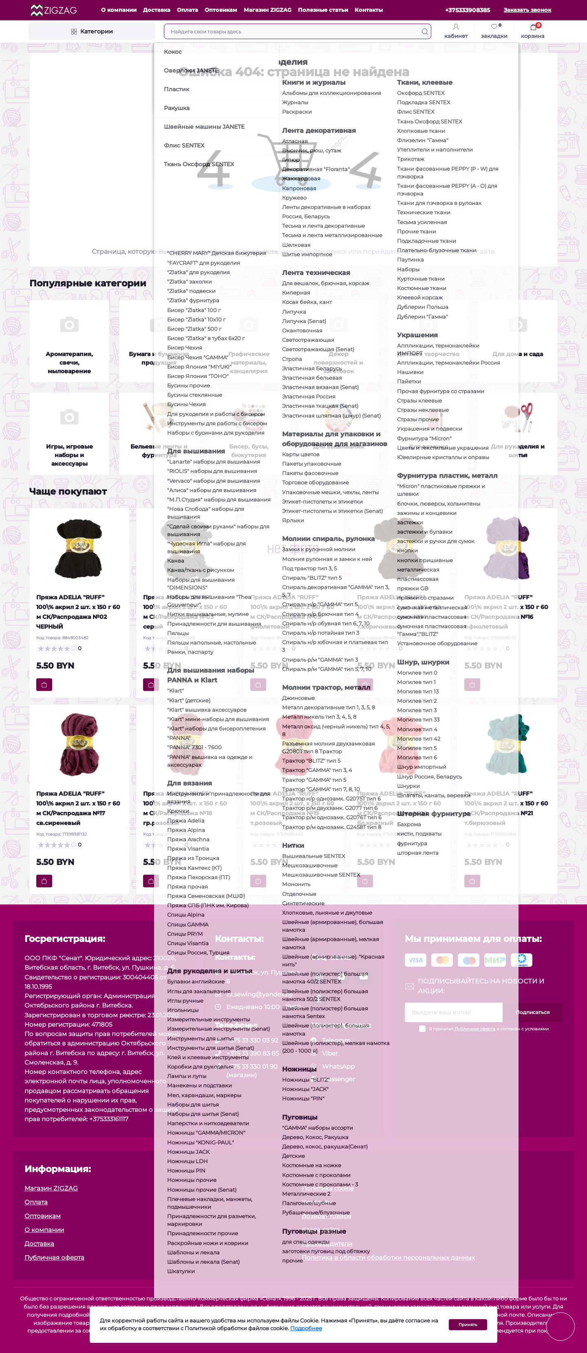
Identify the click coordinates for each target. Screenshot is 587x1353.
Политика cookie (328, 1188)
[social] (319, 976)
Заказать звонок (527, 10)
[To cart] (44, 684)
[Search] (425, 31)
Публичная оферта (475, 1029)
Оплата (187, 10)
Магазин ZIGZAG (267, 10)
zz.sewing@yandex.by (259, 994)
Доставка (156, 10)
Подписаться (532, 1012)
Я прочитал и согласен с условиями (489, 1029)
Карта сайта (321, 1230)
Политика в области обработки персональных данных (388, 1257)
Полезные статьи (323, 10)
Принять (468, 1325)
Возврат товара (326, 1216)
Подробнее (306, 1329)
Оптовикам (221, 10)
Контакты (369, 10)
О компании (119, 10)
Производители (327, 1243)
